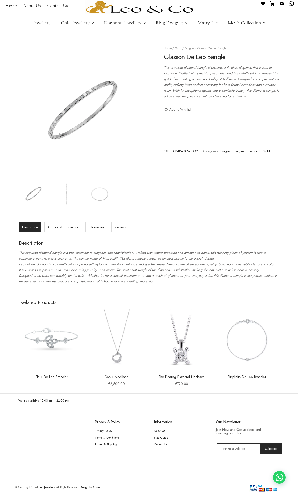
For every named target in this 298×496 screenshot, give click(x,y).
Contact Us (57, 6)
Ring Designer (171, 23)
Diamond (254, 151)
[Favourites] (263, 3)
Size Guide (161, 438)
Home (11, 6)
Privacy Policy (103, 431)
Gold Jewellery (77, 23)
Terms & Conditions (107, 438)
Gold (178, 48)
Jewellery (42, 23)
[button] (77, 23)
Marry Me (207, 23)
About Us (32, 6)
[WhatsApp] (291, 3)
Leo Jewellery (47, 487)
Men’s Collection (246, 23)
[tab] (30, 227)
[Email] (281, 3)
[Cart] (272, 3)
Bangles (189, 48)
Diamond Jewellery (125, 23)
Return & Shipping (106, 444)
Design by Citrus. (90, 487)
